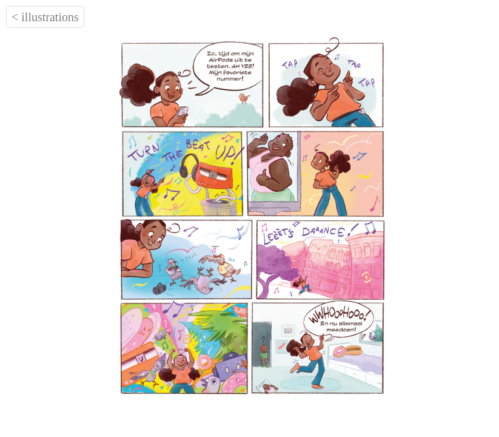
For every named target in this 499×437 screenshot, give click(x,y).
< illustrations (45, 17)
